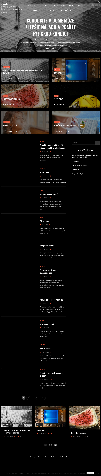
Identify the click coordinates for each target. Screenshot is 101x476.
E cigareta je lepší (47, 253)
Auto (29, 5)
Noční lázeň (44, 173)
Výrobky (44, 10)
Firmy (56, 5)
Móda (86, 5)
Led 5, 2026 (40, 39)
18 (37, 412)
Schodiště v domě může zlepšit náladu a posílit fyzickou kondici (50, 27)
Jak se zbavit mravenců (49, 199)
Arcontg (4, 3)
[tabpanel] (50, 26)
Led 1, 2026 (58, 78)
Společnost (33, 10)
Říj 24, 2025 (8, 131)
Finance (48, 5)
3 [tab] (49, 48)
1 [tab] (46, 48)
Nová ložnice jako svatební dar (51, 310)
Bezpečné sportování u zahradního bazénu (69, 125)
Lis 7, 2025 (58, 105)
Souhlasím (90, 473)
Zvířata (68, 10)
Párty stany (44, 227)
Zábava (59, 10)
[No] (99, 473)
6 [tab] (54, 48)
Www (52, 10)
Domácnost (38, 5)
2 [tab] (49, 460)
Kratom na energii (47, 336)
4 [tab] (51, 48)
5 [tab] (53, 48)
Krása (71, 5)
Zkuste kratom (45, 362)
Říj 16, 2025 (58, 131)
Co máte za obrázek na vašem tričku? (51, 389)
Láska (79, 5)
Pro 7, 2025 (8, 105)
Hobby (63, 5)
